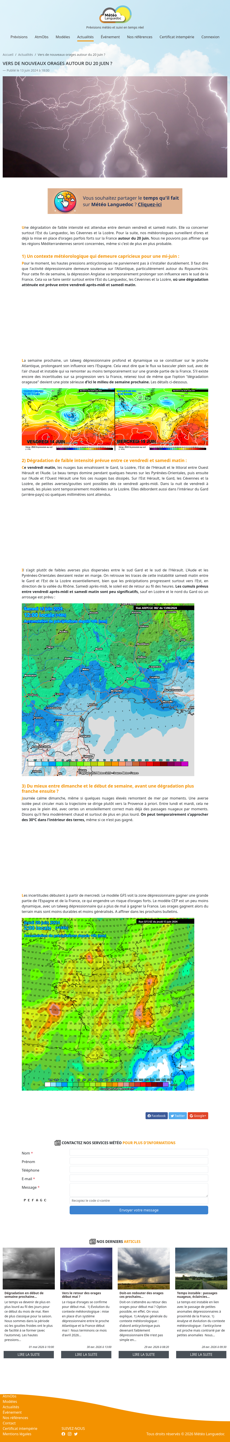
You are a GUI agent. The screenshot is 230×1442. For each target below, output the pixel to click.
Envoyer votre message (139, 1210)
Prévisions (19, 36)
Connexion (210, 36)
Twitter (178, 1116)
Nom (27, 1153)
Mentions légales (17, 1433)
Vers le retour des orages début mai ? (81, 1295)
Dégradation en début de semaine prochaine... (24, 1295)
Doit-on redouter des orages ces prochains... (141, 1295)
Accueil (8, 54)
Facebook (157, 1116)
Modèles (63, 36)
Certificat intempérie (177, 36)
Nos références (139, 36)
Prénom (28, 1161)
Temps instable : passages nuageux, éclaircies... (197, 1295)
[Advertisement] (115, 322)
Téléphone (30, 1170)
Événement (110, 36)
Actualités (85, 36)
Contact (9, 1423)
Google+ (198, 1116)
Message (31, 1187)
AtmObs (42, 36)
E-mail (28, 1178)
